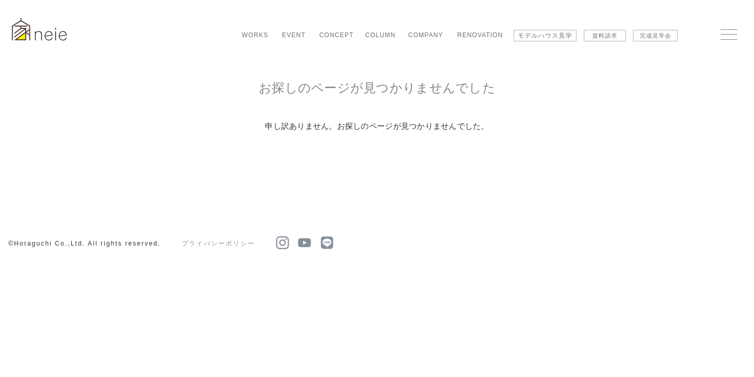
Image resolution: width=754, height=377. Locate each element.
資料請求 (604, 35)
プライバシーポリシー (218, 243)
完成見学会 (655, 35)
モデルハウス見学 (545, 35)
